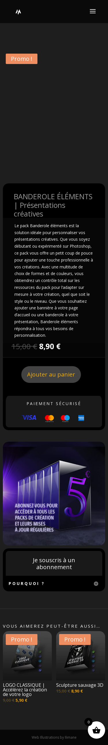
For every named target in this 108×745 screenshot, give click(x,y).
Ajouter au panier (51, 374)
